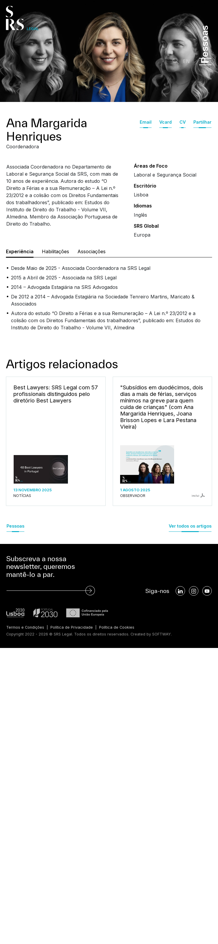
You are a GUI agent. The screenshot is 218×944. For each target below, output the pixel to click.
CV (182, 122)
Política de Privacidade (71, 627)
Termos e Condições (25, 627)
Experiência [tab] (20, 251)
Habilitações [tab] (55, 251)
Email (146, 122)
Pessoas (15, 525)
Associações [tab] (91, 251)
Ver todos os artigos (190, 525)
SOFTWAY (161, 634)
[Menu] (205, 61)
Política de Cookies (116, 627)
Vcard (165, 122)
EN (186, 61)
